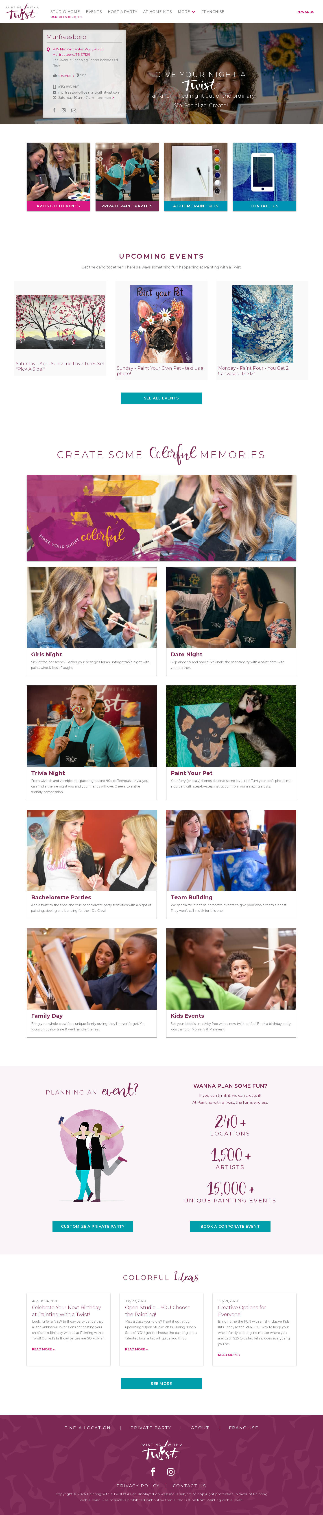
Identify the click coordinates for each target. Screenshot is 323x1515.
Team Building (192, 897)
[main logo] (22, 5)
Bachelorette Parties (61, 897)
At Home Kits (157, 12)
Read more (42, 1349)
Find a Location (87, 1427)
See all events (161, 398)
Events (94, 12)
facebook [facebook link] (54, 110)
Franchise (213, 12)
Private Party (151, 1427)
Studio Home (65, 12)
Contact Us (189, 1485)
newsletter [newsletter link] (73, 110)
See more (161, 1384)
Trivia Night (48, 773)
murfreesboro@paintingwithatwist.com (89, 92)
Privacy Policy (138, 1485)
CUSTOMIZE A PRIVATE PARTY (93, 1226)
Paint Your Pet (191, 773)
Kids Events (187, 1016)
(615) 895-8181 (69, 87)
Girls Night (46, 654)
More (184, 12)
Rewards (305, 12)
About (200, 1427)
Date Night (186, 654)
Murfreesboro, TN (66, 17)
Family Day (47, 1016)
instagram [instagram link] (64, 110)
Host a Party (122, 12)
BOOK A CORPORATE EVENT (230, 1226)
